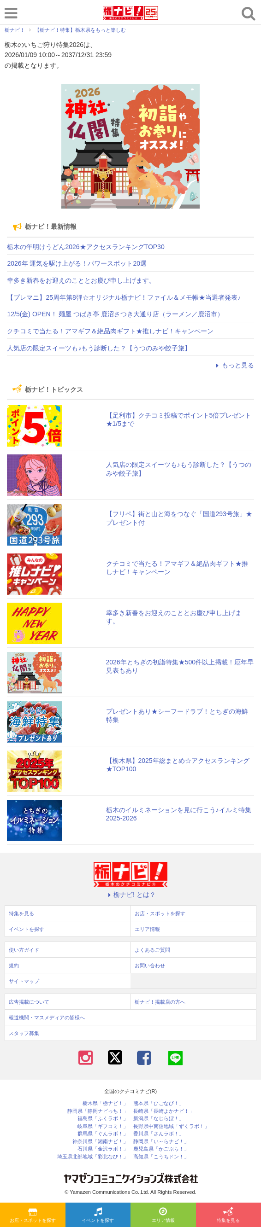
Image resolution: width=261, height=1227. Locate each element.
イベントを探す (98, 1215)
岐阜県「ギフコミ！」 (102, 1126)
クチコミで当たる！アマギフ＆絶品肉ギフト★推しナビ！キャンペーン (110, 331)
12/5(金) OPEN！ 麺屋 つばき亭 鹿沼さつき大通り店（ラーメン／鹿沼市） (115, 314)
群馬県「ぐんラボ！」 (102, 1133)
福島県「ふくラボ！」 (102, 1118)
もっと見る (234, 365)
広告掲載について (29, 1002)
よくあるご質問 (152, 950)
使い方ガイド (24, 950)
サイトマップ (24, 981)
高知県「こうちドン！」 (161, 1156)
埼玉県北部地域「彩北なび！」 (92, 1156)
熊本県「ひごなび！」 (158, 1103)
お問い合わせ (150, 965)
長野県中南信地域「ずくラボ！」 (171, 1126)
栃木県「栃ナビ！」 (105, 1103)
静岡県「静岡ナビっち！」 (97, 1111)
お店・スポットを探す (33, 1215)
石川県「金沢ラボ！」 (102, 1148)
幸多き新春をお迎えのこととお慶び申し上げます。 (81, 280)
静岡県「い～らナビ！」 (161, 1141)
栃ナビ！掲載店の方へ (160, 1002)
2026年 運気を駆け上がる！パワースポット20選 (77, 263)
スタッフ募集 (24, 1033)
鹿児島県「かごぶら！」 (161, 1148)
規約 (14, 965)
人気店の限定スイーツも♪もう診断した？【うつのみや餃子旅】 (99, 348)
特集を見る (228, 1215)
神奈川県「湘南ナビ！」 (100, 1141)
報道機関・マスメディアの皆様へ (47, 1017)
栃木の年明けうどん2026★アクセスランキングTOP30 (85, 246)
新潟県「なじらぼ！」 (158, 1118)
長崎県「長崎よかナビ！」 (163, 1111)
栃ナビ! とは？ (130, 894)
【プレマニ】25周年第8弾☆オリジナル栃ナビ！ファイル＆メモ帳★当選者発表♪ (123, 297)
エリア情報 (163, 1215)
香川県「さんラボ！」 (158, 1133)
